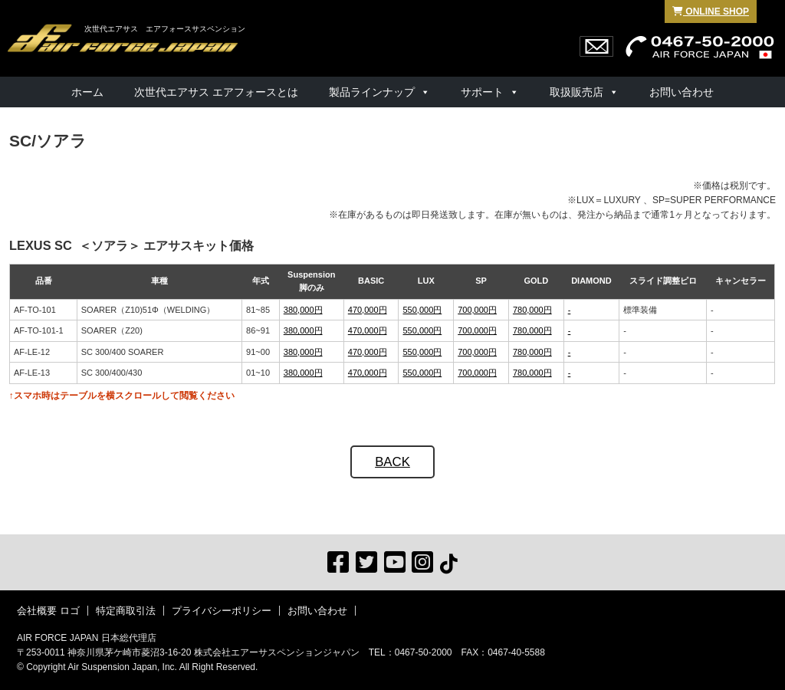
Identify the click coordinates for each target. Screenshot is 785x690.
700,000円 (477, 309)
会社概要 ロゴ (48, 610)
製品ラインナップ (372, 92)
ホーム (87, 92)
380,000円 (303, 309)
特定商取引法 (126, 610)
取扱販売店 (576, 92)
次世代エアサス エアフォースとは (216, 92)
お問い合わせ (681, 92)
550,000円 (422, 309)
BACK (392, 462)
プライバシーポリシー (221, 610)
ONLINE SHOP (710, 11)
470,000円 (367, 309)
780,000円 (532, 309)
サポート (482, 92)
